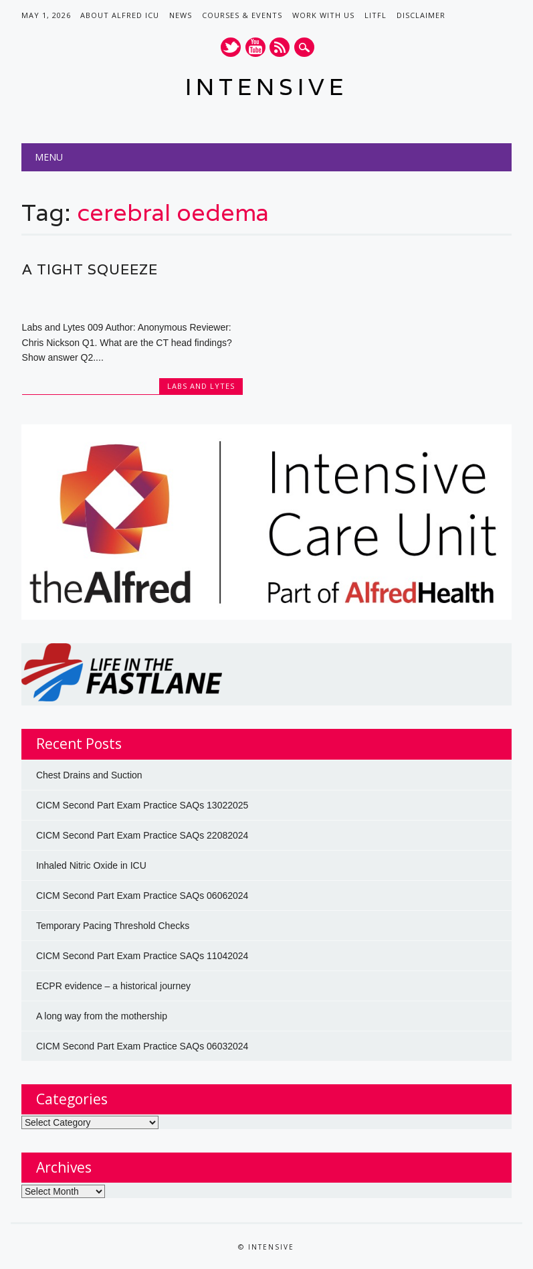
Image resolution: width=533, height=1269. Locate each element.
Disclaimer (421, 15)
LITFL (375, 15)
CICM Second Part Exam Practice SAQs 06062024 (142, 895)
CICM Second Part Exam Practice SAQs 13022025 (142, 805)
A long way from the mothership (101, 1016)
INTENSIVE (266, 87)
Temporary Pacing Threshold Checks (112, 925)
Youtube (255, 47)
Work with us (323, 15)
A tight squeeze (90, 269)
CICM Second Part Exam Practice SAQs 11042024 (142, 955)
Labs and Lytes (201, 386)
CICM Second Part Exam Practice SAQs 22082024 (142, 835)
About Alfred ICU (119, 15)
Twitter (231, 47)
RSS (280, 47)
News (180, 15)
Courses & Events (242, 15)
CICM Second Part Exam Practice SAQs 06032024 (142, 1046)
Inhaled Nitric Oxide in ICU (91, 865)
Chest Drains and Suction (89, 775)
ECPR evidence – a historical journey (113, 986)
